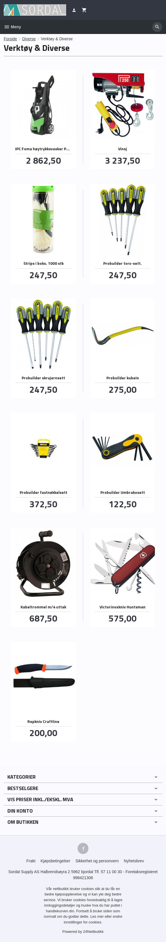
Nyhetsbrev (134, 861)
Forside (10, 39)
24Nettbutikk (93, 931)
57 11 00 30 (111, 871)
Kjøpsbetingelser (55, 861)
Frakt (30, 861)
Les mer (97, 916)
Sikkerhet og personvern (97, 861)
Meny (12, 27)
